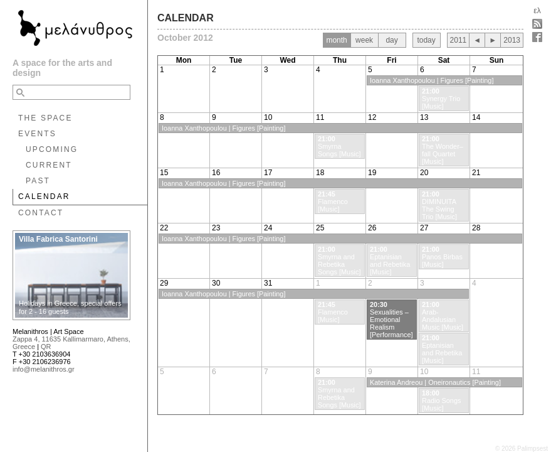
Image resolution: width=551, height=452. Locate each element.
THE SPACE (45, 118)
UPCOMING (52, 149)
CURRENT (49, 165)
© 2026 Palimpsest (521, 448)
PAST (38, 180)
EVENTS (37, 133)
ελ (536, 10)
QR (46, 346)
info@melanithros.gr (44, 369)
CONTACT (40, 212)
